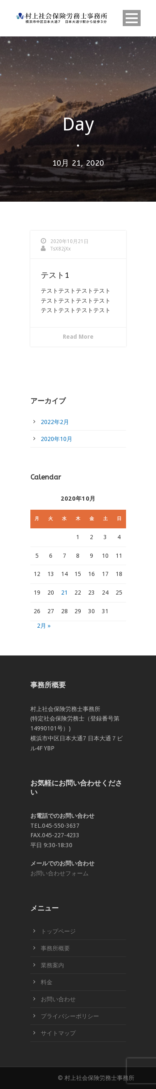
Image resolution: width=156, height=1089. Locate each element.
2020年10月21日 (69, 241)
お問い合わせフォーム (59, 873)
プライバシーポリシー (70, 1016)
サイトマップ (58, 1033)
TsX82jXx (60, 249)
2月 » (44, 625)
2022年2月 (55, 422)
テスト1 (55, 275)
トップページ (58, 931)
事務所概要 (55, 948)
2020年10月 (56, 439)
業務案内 (52, 965)
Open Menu (132, 18)
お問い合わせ (58, 999)
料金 (46, 982)
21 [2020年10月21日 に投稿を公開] (64, 592)
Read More (78, 336)
